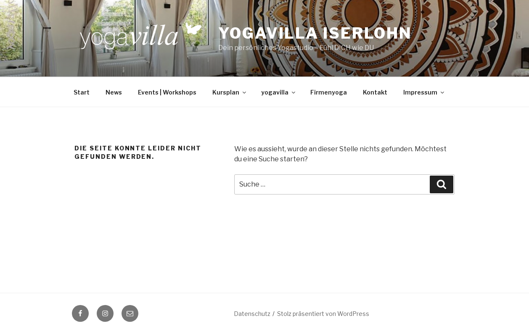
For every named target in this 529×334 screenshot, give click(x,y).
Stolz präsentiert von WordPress (323, 313)
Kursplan (229, 92)
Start (82, 92)
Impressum (424, 92)
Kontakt (375, 92)
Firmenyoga (328, 92)
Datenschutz (252, 313)
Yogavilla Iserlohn (315, 33)
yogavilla (278, 92)
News (114, 92)
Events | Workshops (167, 92)
